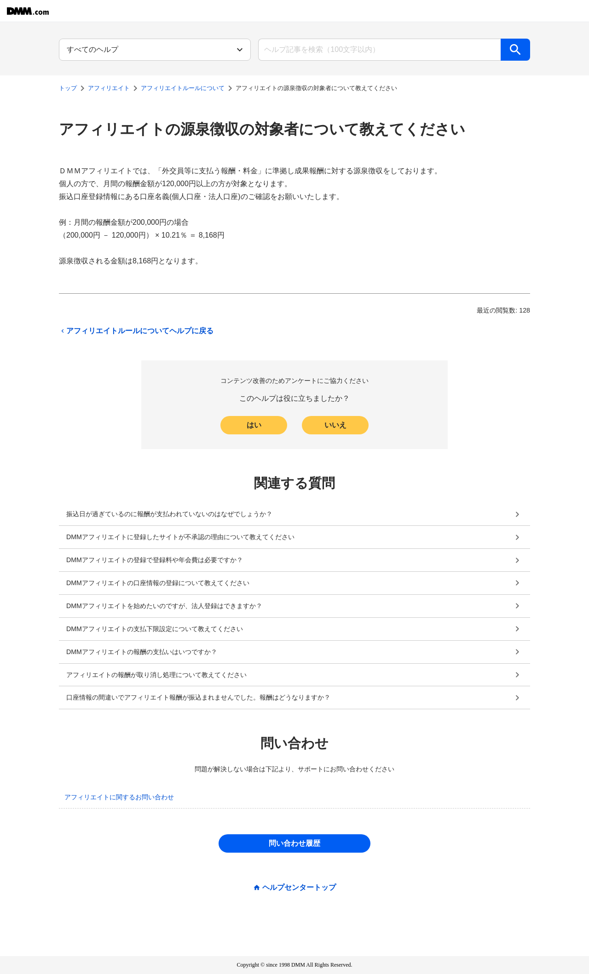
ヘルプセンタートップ (299, 887)
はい (254, 425)
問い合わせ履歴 (294, 843)
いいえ (335, 425)
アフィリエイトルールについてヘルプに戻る (136, 331)
